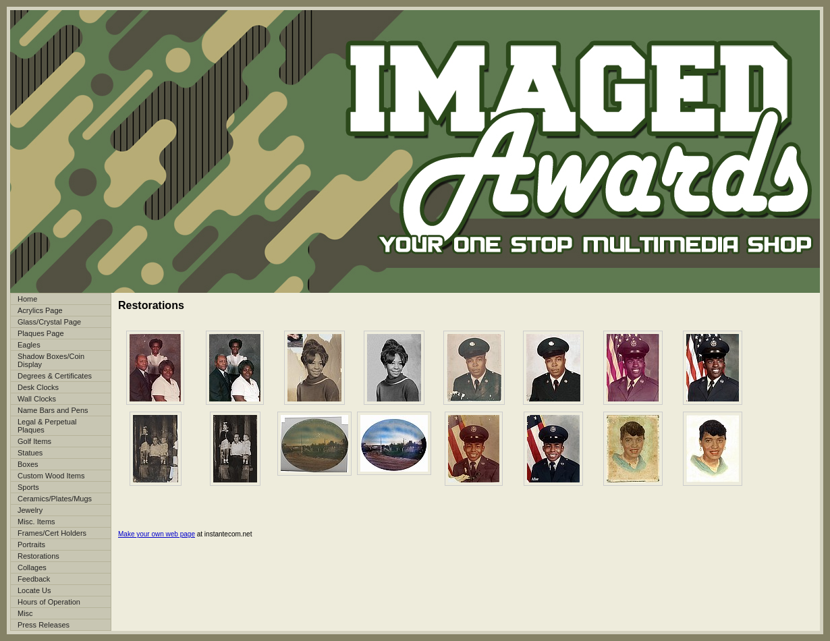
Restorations (38, 556)
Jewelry (30, 510)
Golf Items (34, 441)
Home (27, 299)
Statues (30, 453)
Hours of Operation (49, 602)
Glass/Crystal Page (49, 322)
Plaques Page (41, 333)
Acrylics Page (40, 310)
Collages (32, 567)
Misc (25, 613)
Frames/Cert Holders (52, 533)
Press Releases (44, 625)
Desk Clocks (38, 387)
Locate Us (34, 590)
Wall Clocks (37, 399)
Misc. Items (36, 522)
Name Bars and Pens (53, 410)
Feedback (34, 579)
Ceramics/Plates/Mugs (55, 499)
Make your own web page (156, 534)
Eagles (29, 345)
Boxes (28, 464)
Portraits (31, 544)
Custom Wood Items (51, 476)
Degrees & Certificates (55, 376)
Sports (28, 487)
